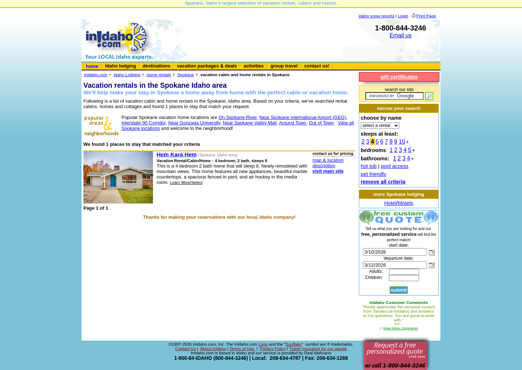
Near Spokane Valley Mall (250, 123)
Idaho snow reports (376, 15)
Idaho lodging (120, 66)
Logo (263, 344)
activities (254, 66)
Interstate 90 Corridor (143, 123)
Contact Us (185, 348)
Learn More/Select (186, 182)
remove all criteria (383, 182)
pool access (395, 166)
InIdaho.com (95, 74)
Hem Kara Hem (177, 154)
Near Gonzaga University (194, 123)
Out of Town (321, 123)
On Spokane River (238, 117)
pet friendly (373, 174)
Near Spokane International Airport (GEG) (302, 117)
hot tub (369, 166)
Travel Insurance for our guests (318, 348)
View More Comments (400, 328)
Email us (401, 35)
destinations (156, 66)
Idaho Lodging (126, 74)
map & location (328, 160)
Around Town (292, 123)
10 (402, 142)
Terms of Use (242, 348)
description (323, 165)
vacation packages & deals (207, 66)
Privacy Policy (273, 348)
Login (403, 15)
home (92, 66)
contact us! (317, 66)
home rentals (159, 74)
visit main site (328, 171)
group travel (284, 66)
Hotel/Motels (398, 203)
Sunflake (293, 344)
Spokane (185, 74)
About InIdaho (213, 348)
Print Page (426, 15)
